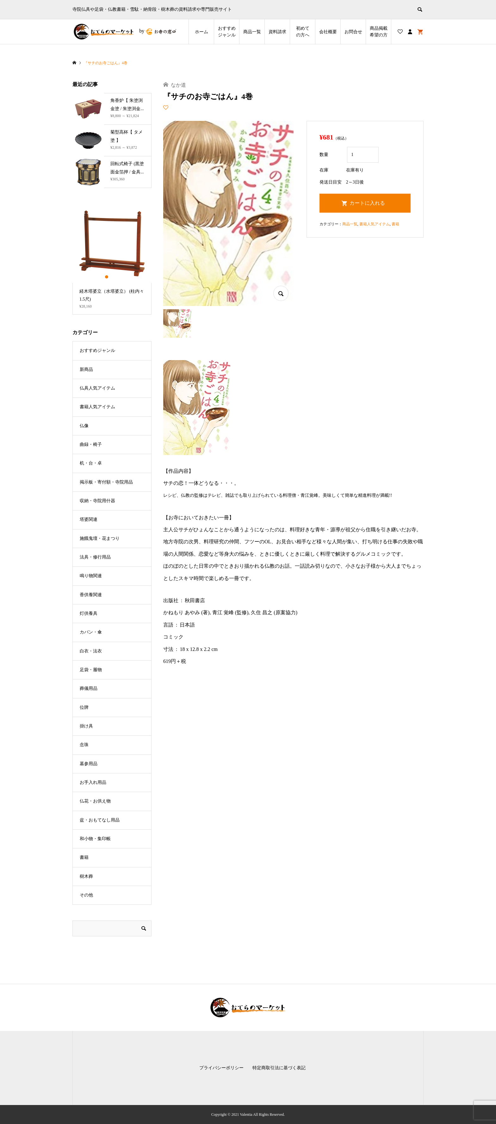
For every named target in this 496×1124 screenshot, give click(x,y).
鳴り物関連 (91, 575)
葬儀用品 (88, 688)
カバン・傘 (91, 632)
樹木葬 (86, 876)
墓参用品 (88, 763)
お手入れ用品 (93, 782)
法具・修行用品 (95, 557)
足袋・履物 (91, 669)
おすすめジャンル (227, 31)
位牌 (84, 707)
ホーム (201, 31)
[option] (112, 259)
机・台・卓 (91, 463)
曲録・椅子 (91, 444)
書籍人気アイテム (374, 224)
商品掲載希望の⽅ (379, 31)
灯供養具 (88, 613)
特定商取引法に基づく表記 (279, 1067)
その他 (86, 895)
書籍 (395, 224)
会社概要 (328, 31)
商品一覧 (252, 31)
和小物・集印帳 (95, 838)
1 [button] (107, 276)
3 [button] (117, 276)
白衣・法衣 (91, 651)
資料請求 (277, 31)
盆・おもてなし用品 (100, 820)
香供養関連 (91, 594)
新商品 (86, 369)
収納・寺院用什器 (97, 500)
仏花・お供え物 (95, 801)
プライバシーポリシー (221, 1067)
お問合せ (353, 31)
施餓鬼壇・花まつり (100, 538)
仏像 (84, 425)
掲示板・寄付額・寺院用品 (106, 482)
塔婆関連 (88, 519)
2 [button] (112, 276)
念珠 (84, 744)
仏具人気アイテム (97, 388)
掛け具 (86, 726)
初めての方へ (302, 31)
